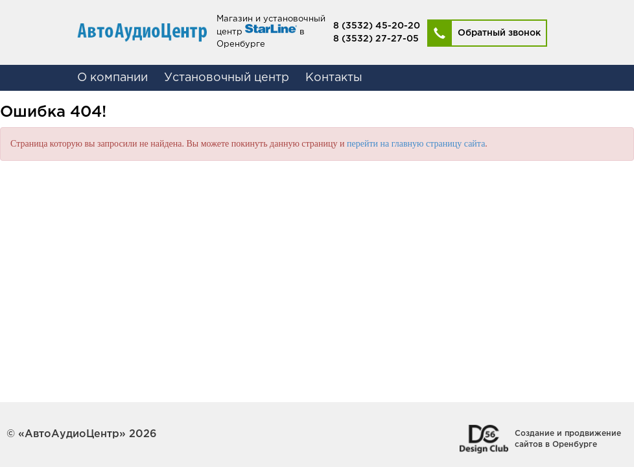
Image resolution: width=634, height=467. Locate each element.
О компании (112, 78)
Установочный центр (226, 78)
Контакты (333, 78)
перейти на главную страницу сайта (416, 144)
